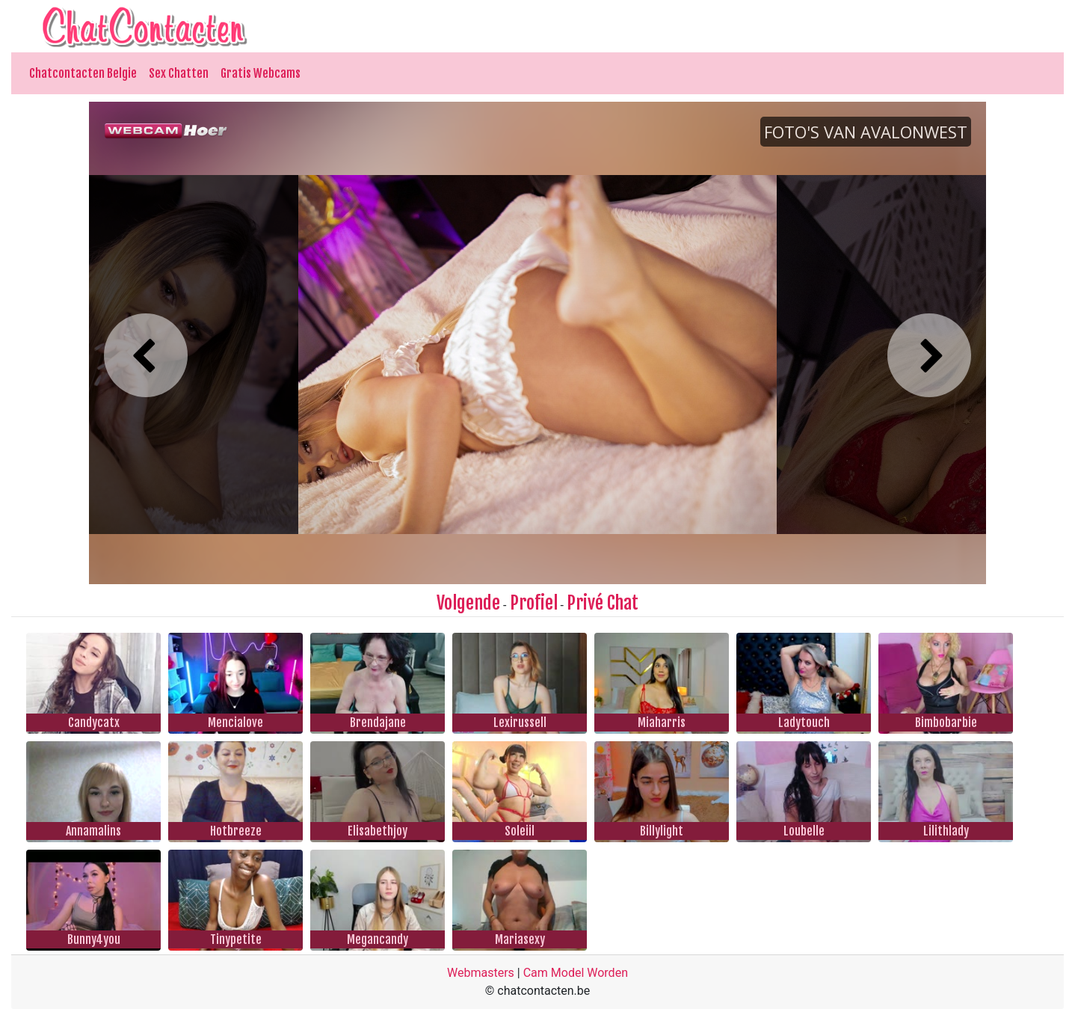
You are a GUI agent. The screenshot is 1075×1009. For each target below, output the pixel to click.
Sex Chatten (179, 73)
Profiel (534, 603)
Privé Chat (602, 603)
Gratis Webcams (261, 73)
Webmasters (480, 973)
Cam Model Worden (575, 973)
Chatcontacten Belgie (83, 73)
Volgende (468, 603)
